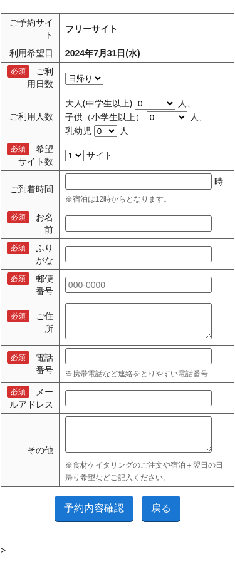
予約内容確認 (94, 519)
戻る (161, 519)
